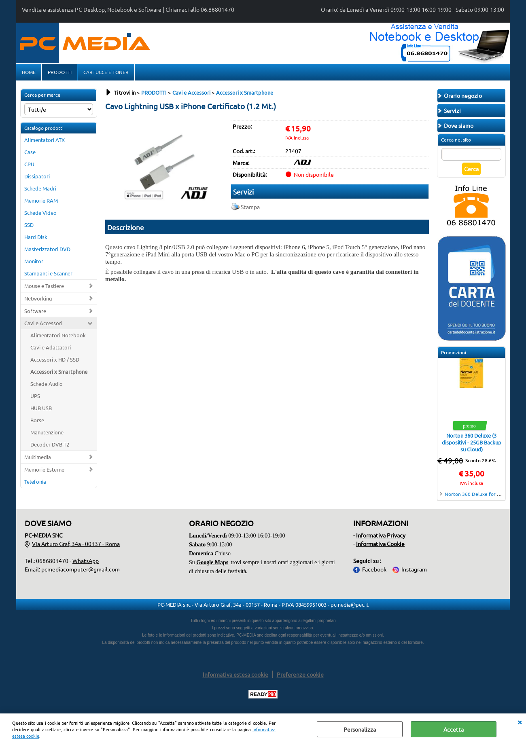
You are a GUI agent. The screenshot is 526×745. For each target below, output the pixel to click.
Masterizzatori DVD (47, 251)
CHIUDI (519, 721)
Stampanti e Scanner (48, 275)
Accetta (453, 729)
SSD (29, 227)
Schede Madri (40, 190)
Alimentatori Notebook (58, 337)
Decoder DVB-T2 (49, 446)
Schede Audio (46, 386)
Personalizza (360, 729)
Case (30, 154)
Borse (37, 422)
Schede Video (40, 215)
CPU (29, 166)
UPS (35, 398)
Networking (38, 300)
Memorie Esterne (44, 471)
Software (35, 313)
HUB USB (41, 410)
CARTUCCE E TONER (105, 73)
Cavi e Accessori (43, 325)
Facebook (374, 571)
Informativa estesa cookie (235, 676)
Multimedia (37, 459)
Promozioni (453, 354)
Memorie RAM (41, 202)
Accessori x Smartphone (58, 373)
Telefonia (35, 483)
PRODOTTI (59, 73)
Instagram (414, 571)
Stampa (250, 209)
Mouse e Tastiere (44, 288)
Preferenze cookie (300, 676)
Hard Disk (35, 239)
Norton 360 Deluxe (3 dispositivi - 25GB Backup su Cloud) (471, 445)
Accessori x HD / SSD (54, 361)
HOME (29, 73)
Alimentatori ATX (44, 142)
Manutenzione (47, 434)
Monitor (33, 263)
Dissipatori (37, 178)
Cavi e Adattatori (50, 350)
